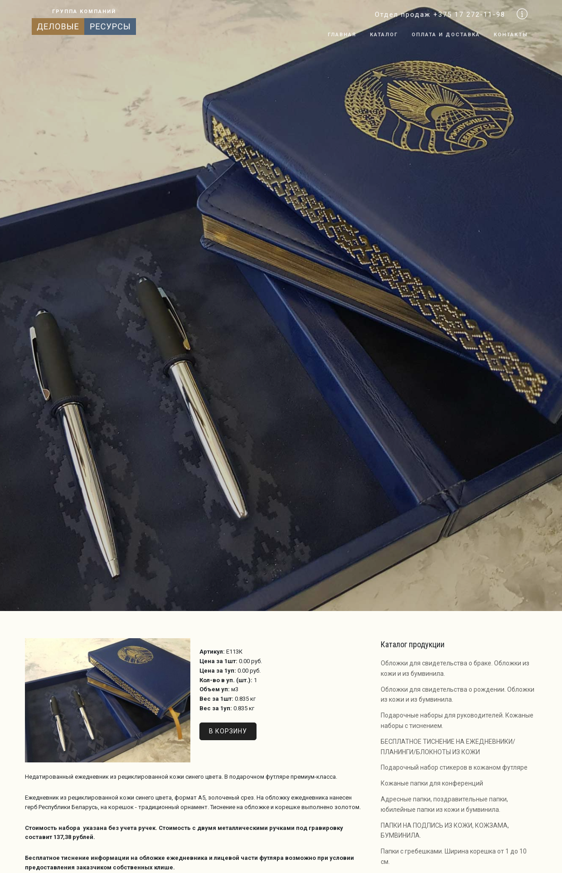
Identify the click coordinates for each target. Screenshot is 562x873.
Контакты (511, 35)
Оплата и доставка (446, 35)
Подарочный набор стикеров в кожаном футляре (454, 767)
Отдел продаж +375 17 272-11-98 (440, 14)
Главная (342, 35)
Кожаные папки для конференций (432, 783)
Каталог (384, 35)
